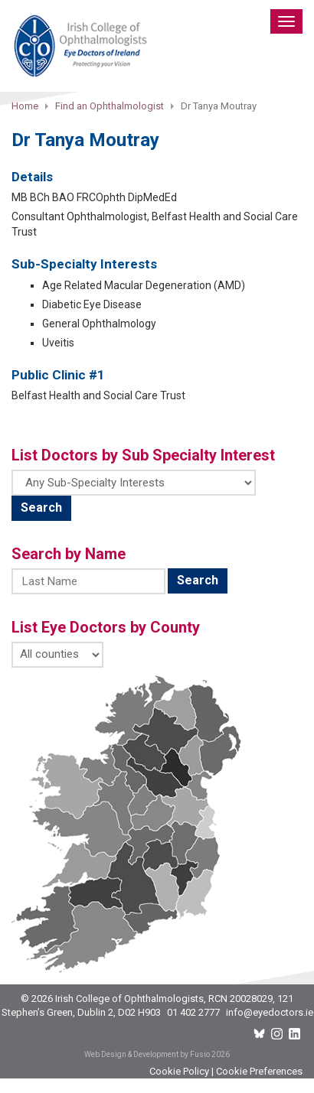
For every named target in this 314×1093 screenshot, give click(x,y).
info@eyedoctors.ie (269, 1012)
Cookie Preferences (259, 1071)
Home (24, 106)
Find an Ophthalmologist (109, 106)
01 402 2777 (193, 1012)
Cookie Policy (179, 1071)
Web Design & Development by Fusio (147, 1054)
